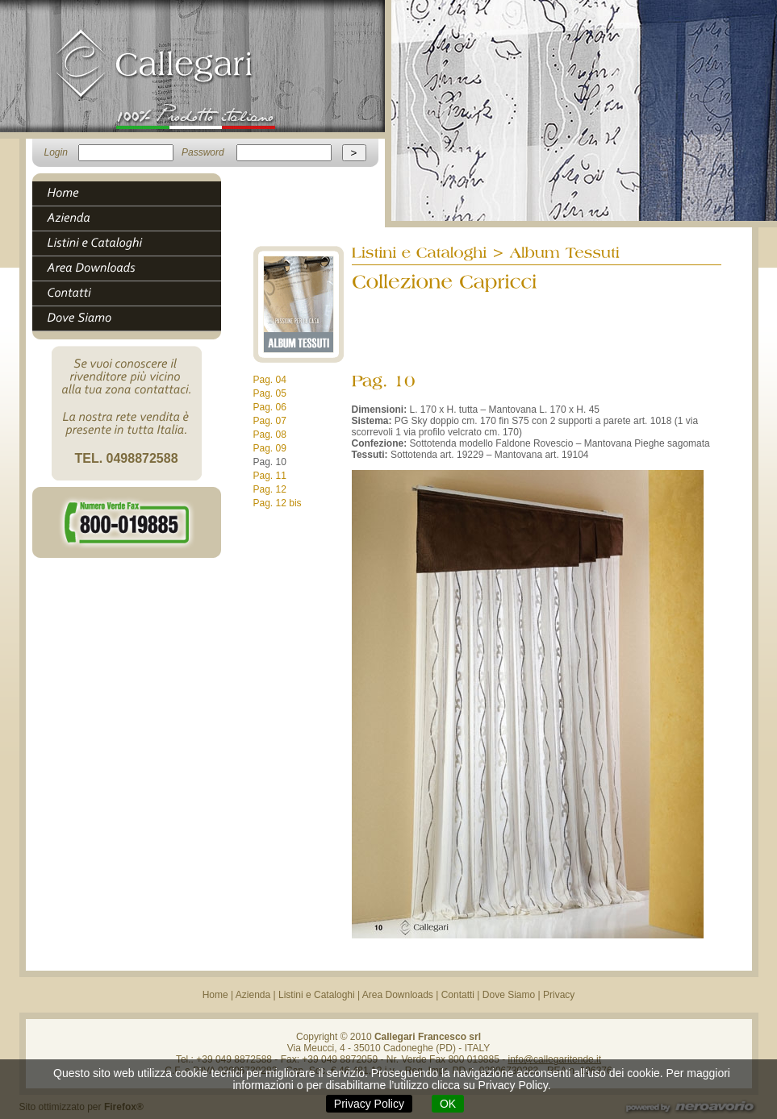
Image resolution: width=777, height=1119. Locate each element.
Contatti (457, 994)
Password (203, 152)
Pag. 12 (269, 489)
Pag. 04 (269, 379)
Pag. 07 (269, 420)
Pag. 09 (269, 448)
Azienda (253, 994)
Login (56, 152)
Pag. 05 (269, 393)
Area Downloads (397, 994)
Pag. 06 (269, 407)
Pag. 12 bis (277, 503)
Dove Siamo (508, 994)
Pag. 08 (269, 434)
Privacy (558, 994)
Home (215, 994)
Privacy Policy (369, 1103)
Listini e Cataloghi (316, 994)
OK (448, 1103)
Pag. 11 (269, 475)
